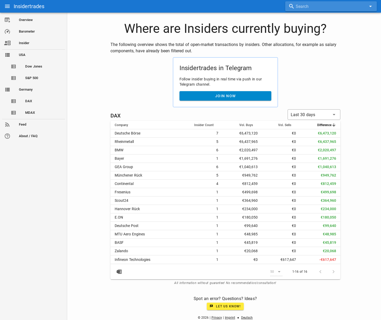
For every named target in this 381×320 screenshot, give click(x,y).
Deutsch (247, 317)
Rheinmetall (124, 142)
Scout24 (121, 200)
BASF (119, 242)
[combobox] (331, 6)
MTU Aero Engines (130, 234)
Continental (124, 184)
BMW (119, 150)
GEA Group (124, 167)
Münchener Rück (128, 175)
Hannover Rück (127, 209)
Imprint (230, 317)
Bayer (119, 158)
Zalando (121, 251)
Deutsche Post (127, 226)
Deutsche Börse (127, 133)
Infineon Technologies (132, 259)
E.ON (119, 217)
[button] (314, 114)
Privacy (216, 317)
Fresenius (122, 192)
